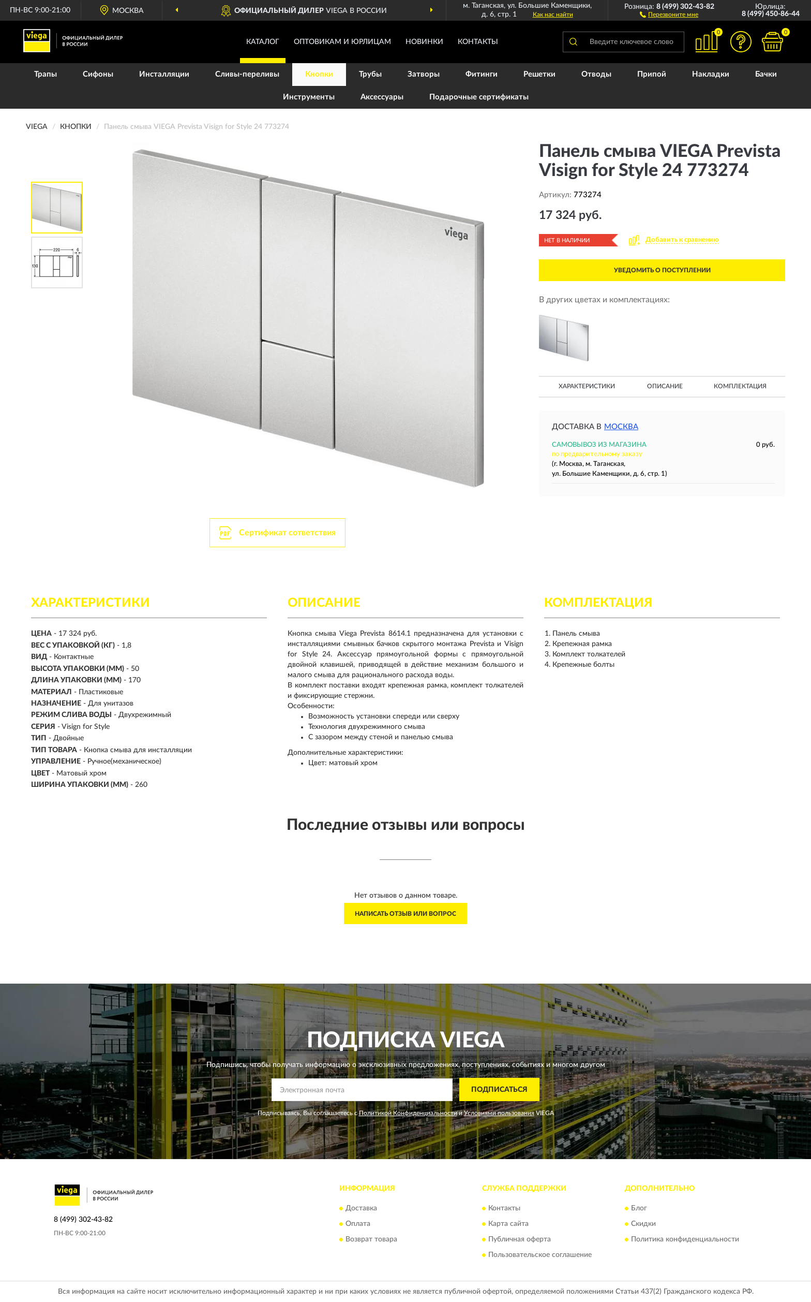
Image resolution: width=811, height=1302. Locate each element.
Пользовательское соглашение (540, 1255)
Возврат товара (371, 1240)
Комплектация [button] (740, 386)
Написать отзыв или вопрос (405, 914)
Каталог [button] (262, 42)
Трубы (370, 74)
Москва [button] (621, 427)
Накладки (710, 74)
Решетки (539, 74)
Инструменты (309, 97)
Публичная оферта (519, 1240)
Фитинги (481, 74)
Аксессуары (382, 97)
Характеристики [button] (587, 386)
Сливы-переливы (247, 74)
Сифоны (98, 74)
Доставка (361, 1208)
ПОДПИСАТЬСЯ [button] (499, 1089)
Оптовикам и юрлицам (342, 42)
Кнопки (319, 74)
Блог (639, 1208)
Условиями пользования (499, 1113)
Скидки (643, 1224)
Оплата (358, 1224)
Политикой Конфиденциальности (408, 1113)
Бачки (766, 74)
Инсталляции (164, 74)
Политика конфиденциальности (685, 1240)
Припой (651, 74)
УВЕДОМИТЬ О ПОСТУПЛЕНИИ (662, 270)
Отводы (596, 74)
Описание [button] (665, 386)
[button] (669, 14)
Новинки (424, 42)
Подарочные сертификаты (479, 97)
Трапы (45, 74)
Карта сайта (508, 1224)
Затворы (424, 74)
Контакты (478, 42)
